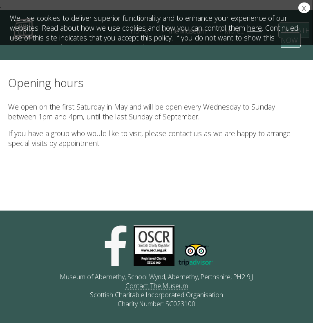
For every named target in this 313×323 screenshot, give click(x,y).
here (254, 28)
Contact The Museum (156, 285)
